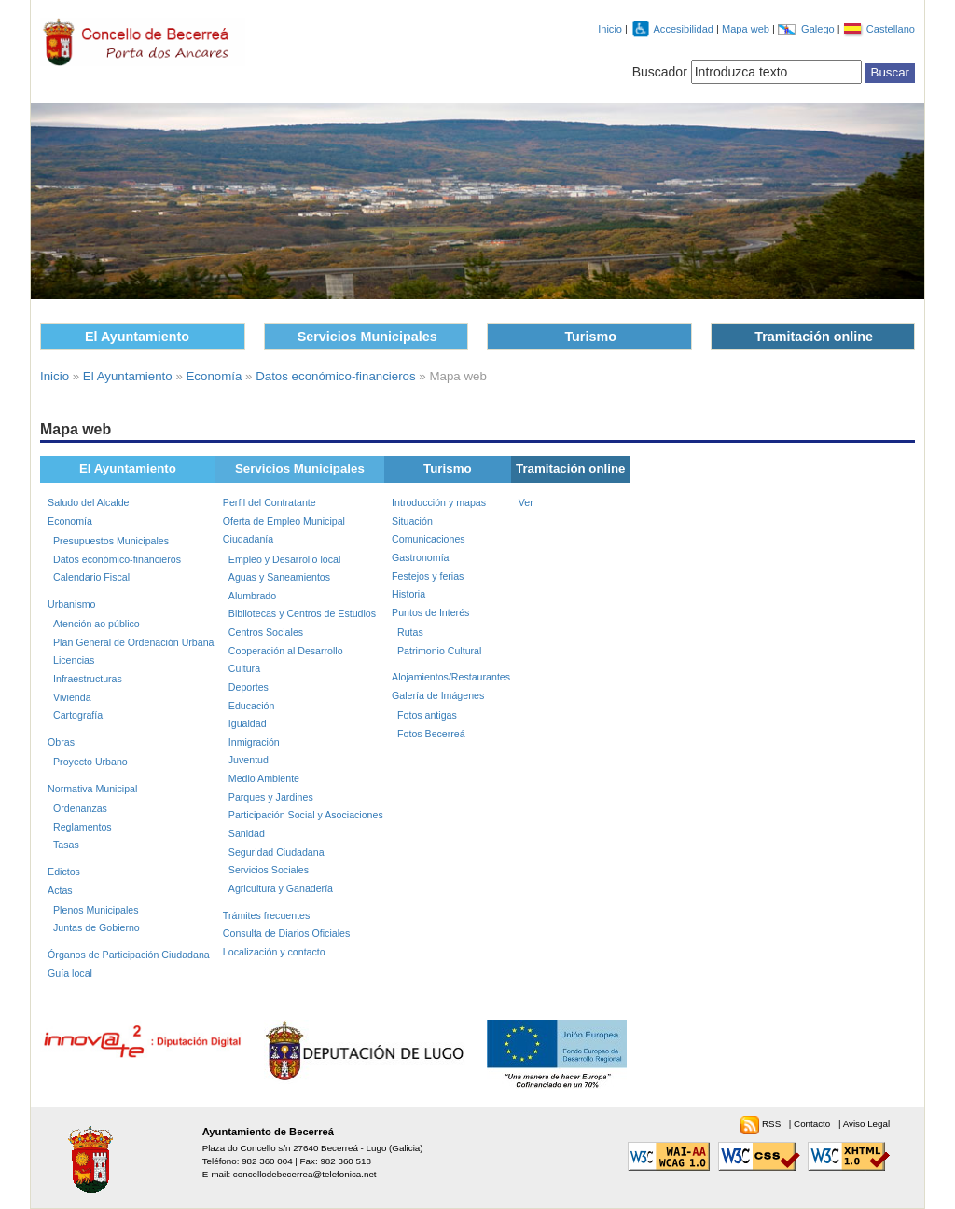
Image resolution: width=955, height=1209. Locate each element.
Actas (60, 890)
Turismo (590, 336)
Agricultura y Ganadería (280, 888)
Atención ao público (96, 623)
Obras (61, 742)
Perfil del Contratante (269, 502)
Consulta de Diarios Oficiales (286, 933)
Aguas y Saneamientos (279, 577)
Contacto (813, 1124)
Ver (526, 502)
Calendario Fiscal (91, 577)
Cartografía (78, 715)
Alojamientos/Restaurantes (451, 676)
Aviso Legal (866, 1124)
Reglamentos (82, 826)
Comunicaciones (428, 538)
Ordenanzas (80, 808)
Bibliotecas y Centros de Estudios (302, 613)
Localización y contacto (274, 951)
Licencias (73, 660)
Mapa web (747, 28)
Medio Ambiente (263, 778)
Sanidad (246, 833)
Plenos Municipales (96, 909)
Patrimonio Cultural (439, 650)
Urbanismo (71, 604)
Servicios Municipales (367, 336)
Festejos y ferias (428, 576)
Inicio (610, 28)
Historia (408, 593)
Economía (214, 376)
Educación (251, 705)
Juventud (248, 759)
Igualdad (247, 723)
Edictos (64, 871)
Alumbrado (252, 595)
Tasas (66, 844)
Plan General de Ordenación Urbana (133, 642)
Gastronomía (420, 557)
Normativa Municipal (92, 788)
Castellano (890, 28)
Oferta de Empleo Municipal (284, 521)
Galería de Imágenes (438, 695)
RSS (772, 1124)
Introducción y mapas (439, 502)
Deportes (248, 687)
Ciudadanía (248, 538)
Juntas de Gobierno (96, 927)
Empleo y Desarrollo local (284, 559)
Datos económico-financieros (335, 376)
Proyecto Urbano (90, 761)
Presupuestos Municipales (111, 540)
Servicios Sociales (268, 869)
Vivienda (72, 697)
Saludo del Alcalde (88, 502)
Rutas (410, 632)
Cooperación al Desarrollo (285, 650)
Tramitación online (813, 336)
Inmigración (254, 742)
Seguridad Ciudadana (276, 852)
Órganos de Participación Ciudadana (129, 954)
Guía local (70, 973)
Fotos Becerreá (431, 733)
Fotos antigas (427, 715)
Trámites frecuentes (267, 915)
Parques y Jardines (270, 797)
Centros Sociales (265, 632)
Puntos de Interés (430, 612)
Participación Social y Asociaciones (305, 814)
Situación (412, 521)
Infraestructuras (87, 678)
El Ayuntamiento (137, 336)
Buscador (659, 71)
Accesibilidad (684, 28)
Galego (819, 28)
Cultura (244, 668)
